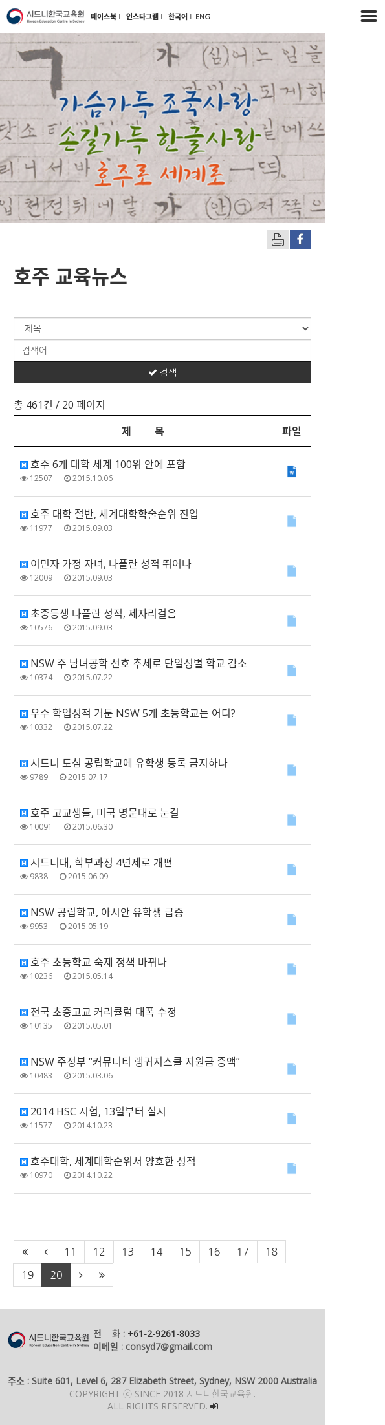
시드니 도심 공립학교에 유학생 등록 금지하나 (124, 763)
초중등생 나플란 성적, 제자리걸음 (98, 613)
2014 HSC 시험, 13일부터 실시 (93, 1111)
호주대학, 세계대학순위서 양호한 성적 (108, 1161)
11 (70, 1252)
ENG (202, 16)
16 (214, 1252)
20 (329, 1252)
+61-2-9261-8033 (163, 1333)
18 (271, 1252)
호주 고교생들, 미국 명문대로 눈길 (99, 813)
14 (156, 1252)
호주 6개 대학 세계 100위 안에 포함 (103, 464)
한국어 (179, 16)
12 (99, 1252)
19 (300, 1252)
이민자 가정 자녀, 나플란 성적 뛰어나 (106, 564)
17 (242, 1252)
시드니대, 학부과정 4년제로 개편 (96, 862)
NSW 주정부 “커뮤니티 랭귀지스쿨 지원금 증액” (130, 1062)
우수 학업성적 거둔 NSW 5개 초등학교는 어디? (128, 713)
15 (185, 1252)
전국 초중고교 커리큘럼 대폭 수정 (98, 1012)
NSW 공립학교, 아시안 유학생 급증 (102, 912)
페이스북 (104, 16)
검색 (192, 372)
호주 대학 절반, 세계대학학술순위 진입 (109, 514)
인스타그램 (143, 16)
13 (128, 1252)
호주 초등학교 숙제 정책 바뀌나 (93, 962)
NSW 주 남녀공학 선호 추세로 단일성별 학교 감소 (133, 663)
